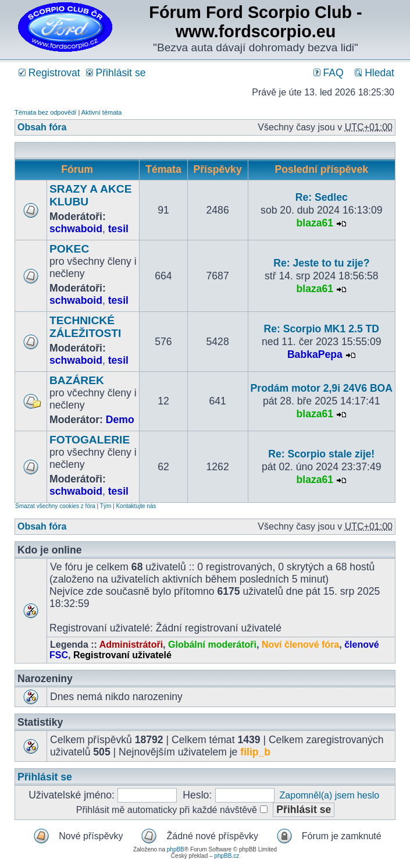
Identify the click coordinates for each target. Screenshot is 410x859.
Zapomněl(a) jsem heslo (330, 795)
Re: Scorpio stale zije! (321, 454)
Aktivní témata (101, 112)
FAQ (328, 73)
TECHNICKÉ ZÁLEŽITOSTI (85, 326)
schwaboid (75, 229)
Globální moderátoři (212, 644)
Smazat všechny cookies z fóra (55, 506)
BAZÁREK (76, 380)
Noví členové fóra (300, 644)
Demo (120, 419)
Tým (105, 506)
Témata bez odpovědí (45, 112)
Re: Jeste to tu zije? (321, 263)
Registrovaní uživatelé (122, 655)
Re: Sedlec (321, 197)
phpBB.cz (226, 856)
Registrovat (49, 73)
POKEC (69, 249)
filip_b (255, 752)
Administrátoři (131, 644)
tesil (118, 229)
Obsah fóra (41, 127)
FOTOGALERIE (89, 440)
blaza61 (315, 223)
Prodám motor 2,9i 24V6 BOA (322, 388)
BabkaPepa (315, 354)
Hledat (374, 73)
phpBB (175, 849)
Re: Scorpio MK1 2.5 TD (321, 329)
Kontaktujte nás (136, 506)
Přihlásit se (116, 73)
